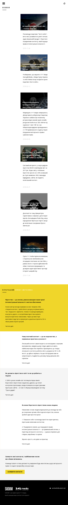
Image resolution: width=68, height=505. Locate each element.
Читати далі (9, 326)
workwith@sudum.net (59, 488)
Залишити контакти (15, 472)
